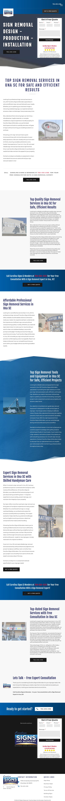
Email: (48, 22)
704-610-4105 (57, 4)
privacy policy (52, 57)
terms (58, 57)
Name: (41, 22)
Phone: (56, 22)
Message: (42, 29)
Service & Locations (26, 723)
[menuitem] (48, 780)
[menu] (61, 5)
